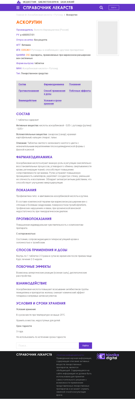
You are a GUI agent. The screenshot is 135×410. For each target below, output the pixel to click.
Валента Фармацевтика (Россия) (51, 29)
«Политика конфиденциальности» (70, 355)
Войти (113, 7)
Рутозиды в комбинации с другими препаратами (57, 50)
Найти (85, 345)
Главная (20, 14)
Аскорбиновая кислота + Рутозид (45, 14)
